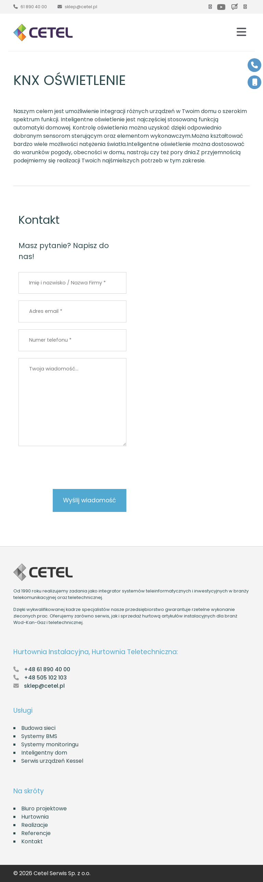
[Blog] (235, 7)
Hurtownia (35, 817)
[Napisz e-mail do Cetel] (77, 7)
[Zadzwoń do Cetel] (30, 7)
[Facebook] (212, 6)
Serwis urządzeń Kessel (52, 761)
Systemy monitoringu (49, 744)
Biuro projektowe (44, 808)
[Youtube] (222, 6)
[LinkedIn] (246, 6)
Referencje (36, 833)
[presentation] (70, 523)
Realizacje (34, 825)
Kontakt (32, 841)
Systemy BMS (39, 736)
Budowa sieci (38, 728)
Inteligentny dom (44, 753)
